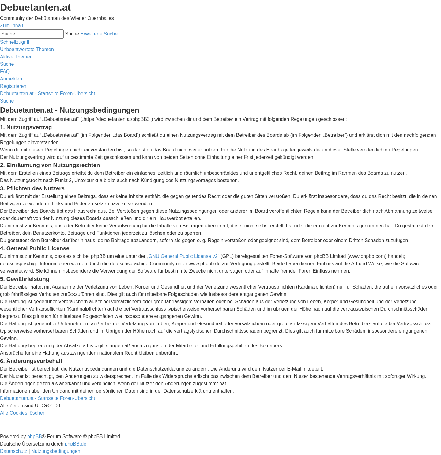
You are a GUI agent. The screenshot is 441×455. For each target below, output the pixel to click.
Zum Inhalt (11, 25)
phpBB (34, 436)
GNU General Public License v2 (183, 256)
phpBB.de (75, 443)
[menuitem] (27, 49)
